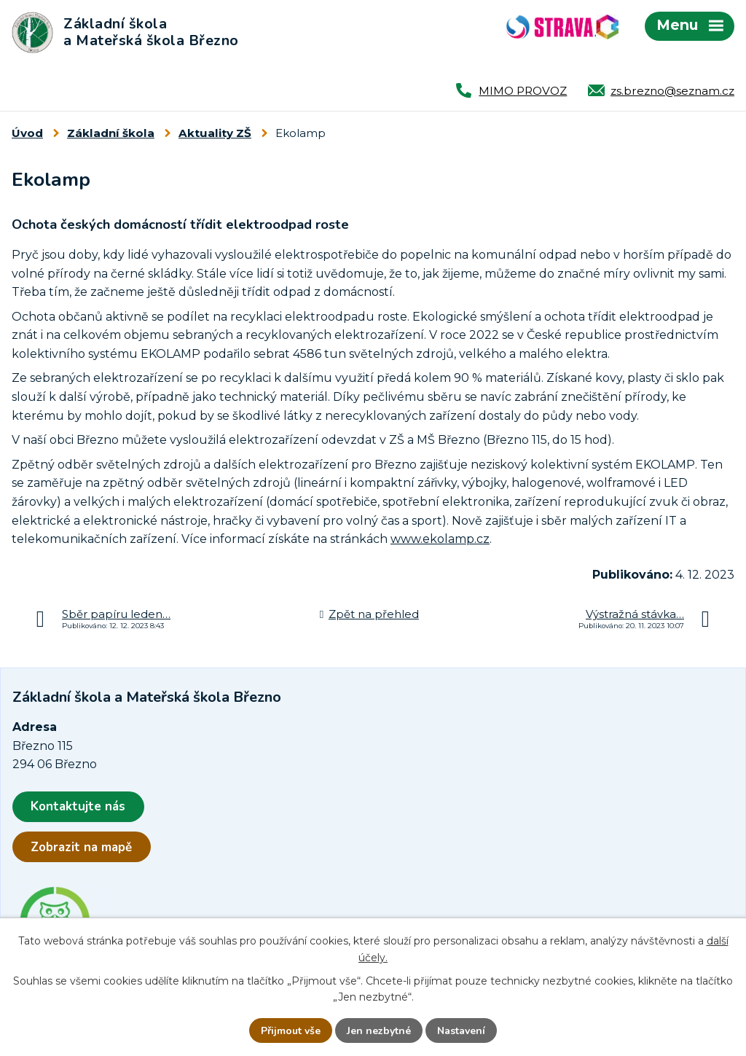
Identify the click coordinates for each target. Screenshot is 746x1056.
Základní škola (110, 133)
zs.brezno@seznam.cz (672, 91)
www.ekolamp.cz (440, 539)
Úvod (27, 133)
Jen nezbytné (379, 1031)
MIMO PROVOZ (523, 91)
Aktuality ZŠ (214, 133)
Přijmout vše (291, 1031)
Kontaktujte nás (78, 806)
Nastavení (461, 1031)
